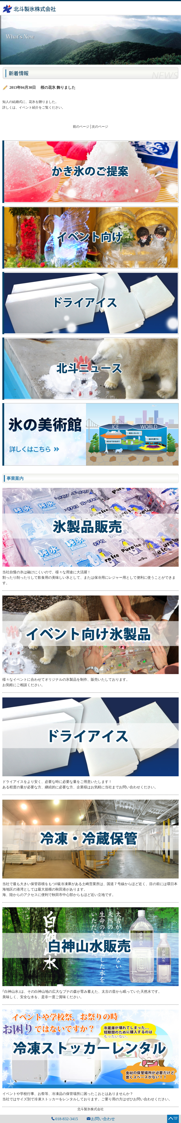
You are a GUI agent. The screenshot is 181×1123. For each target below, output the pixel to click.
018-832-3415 (66, 1119)
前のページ (81, 126)
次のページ (100, 126)
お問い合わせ (103, 1119)
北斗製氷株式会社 (90, 1109)
